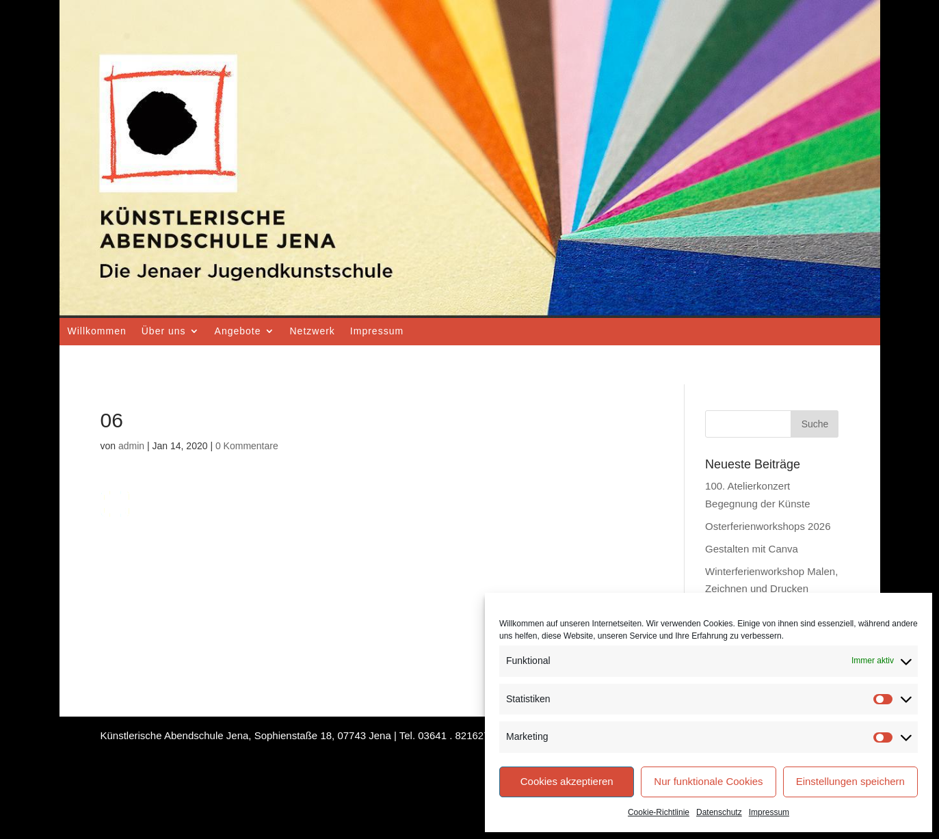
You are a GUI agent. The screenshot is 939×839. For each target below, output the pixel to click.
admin (131, 445)
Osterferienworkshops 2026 (767, 526)
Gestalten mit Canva (751, 549)
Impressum (769, 812)
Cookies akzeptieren (566, 781)
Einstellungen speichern (850, 781)
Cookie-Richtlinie (658, 812)
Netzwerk (312, 330)
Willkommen (97, 330)
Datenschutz (719, 812)
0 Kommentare (246, 445)
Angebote (238, 330)
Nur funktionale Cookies (708, 781)
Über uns (164, 330)
